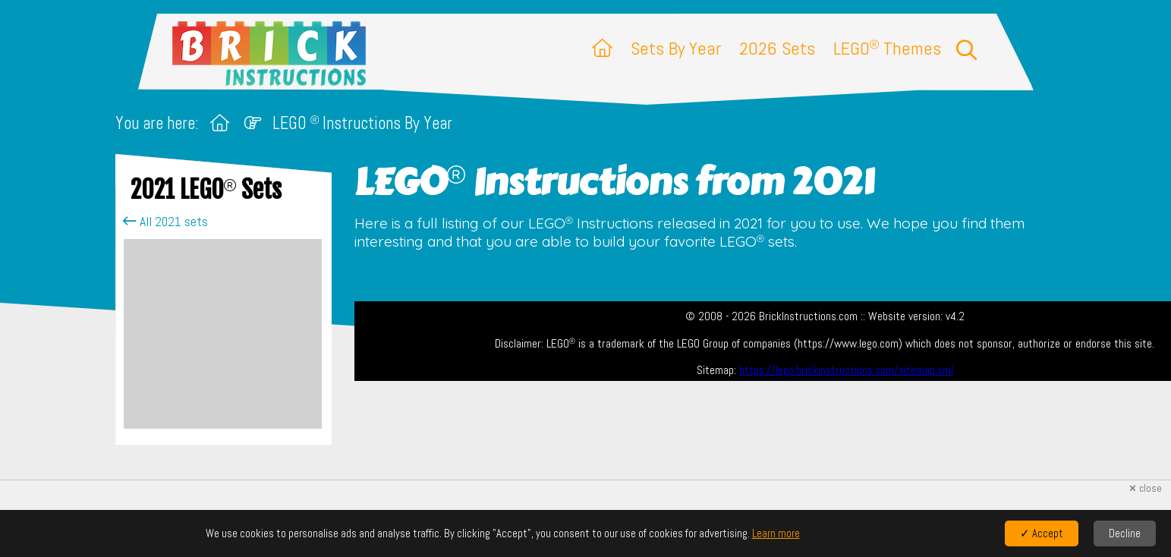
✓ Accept (1041, 533)
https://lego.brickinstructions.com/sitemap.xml (846, 370)
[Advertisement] (223, 334)
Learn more (776, 533)
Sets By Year (676, 48)
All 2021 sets (165, 221)
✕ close (1145, 488)
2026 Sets (777, 48)
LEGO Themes (887, 48)
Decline (1125, 533)
